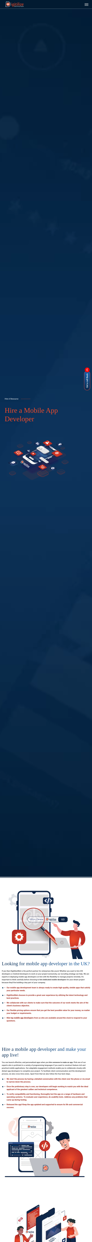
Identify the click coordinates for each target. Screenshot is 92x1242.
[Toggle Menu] (86, 4)
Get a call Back (87, 379)
